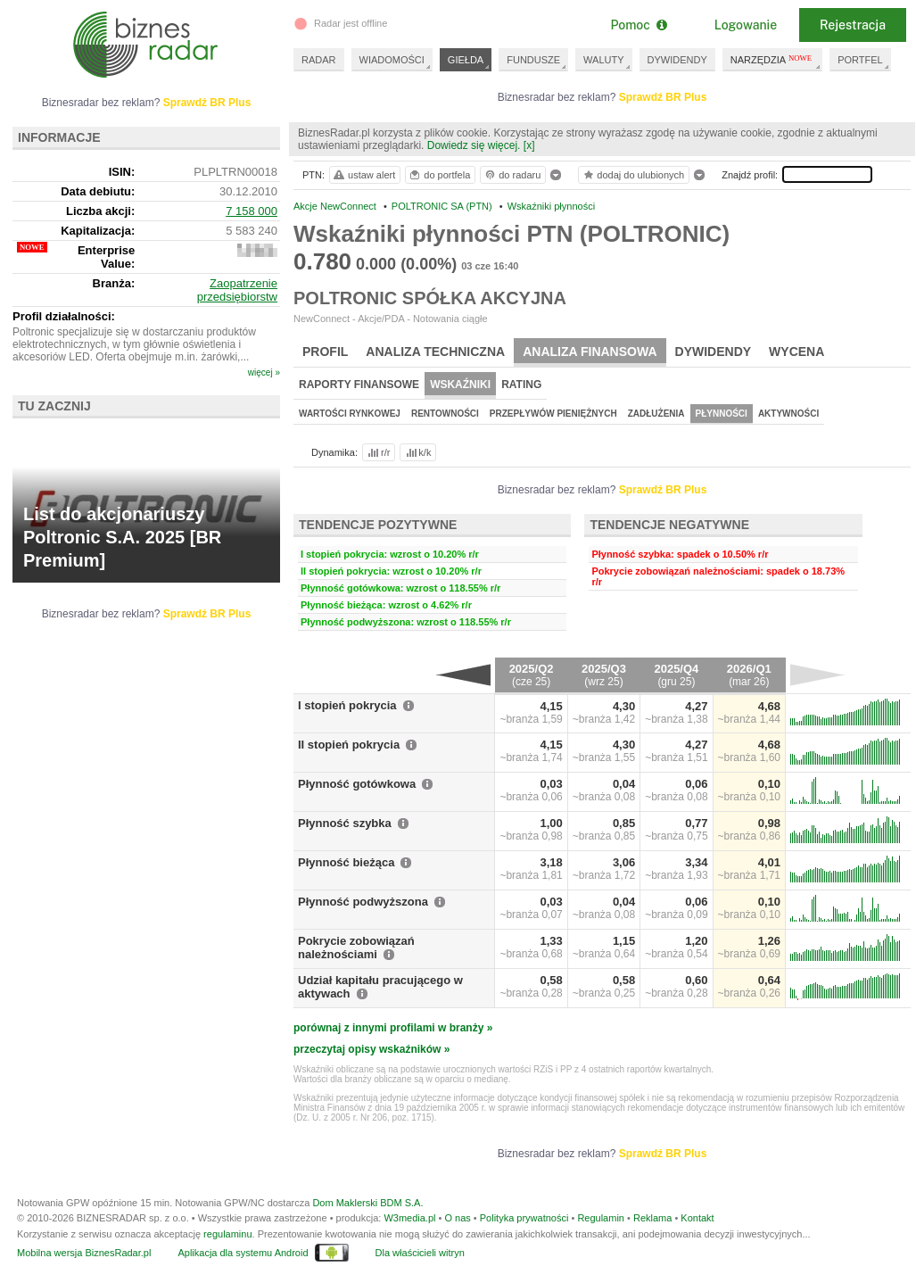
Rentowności (445, 413)
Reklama (652, 1218)
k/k (417, 452)
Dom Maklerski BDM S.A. (367, 1202)
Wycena (796, 351)
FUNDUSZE (533, 59)
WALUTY (603, 59)
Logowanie (745, 25)
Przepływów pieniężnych (553, 413)
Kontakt (697, 1218)
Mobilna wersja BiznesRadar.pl (84, 1252)
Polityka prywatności (524, 1218)
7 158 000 (251, 211)
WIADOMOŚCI (392, 59)
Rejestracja (853, 25)
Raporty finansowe (359, 384)
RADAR (318, 59)
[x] (529, 145)
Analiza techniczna (435, 351)
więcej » (264, 372)
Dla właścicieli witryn (420, 1252)
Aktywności (788, 413)
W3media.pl (409, 1218)
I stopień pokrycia (347, 705)
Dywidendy (713, 351)
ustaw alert (363, 175)
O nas (457, 1218)
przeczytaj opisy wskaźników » (371, 1049)
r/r (377, 452)
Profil (325, 351)
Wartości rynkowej (349, 413)
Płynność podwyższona (363, 901)
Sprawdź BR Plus (663, 97)
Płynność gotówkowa (357, 783)
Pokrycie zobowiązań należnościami (356, 947)
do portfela (439, 175)
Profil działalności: (63, 316)
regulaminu (227, 1234)
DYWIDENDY (677, 59)
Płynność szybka (345, 823)
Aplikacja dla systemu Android (242, 1252)
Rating (521, 384)
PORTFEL (860, 59)
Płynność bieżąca (346, 862)
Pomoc (638, 25)
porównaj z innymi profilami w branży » (392, 1028)
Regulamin (600, 1218)
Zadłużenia (656, 413)
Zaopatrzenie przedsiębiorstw (237, 290)
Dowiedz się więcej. (474, 145)
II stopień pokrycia (349, 744)
